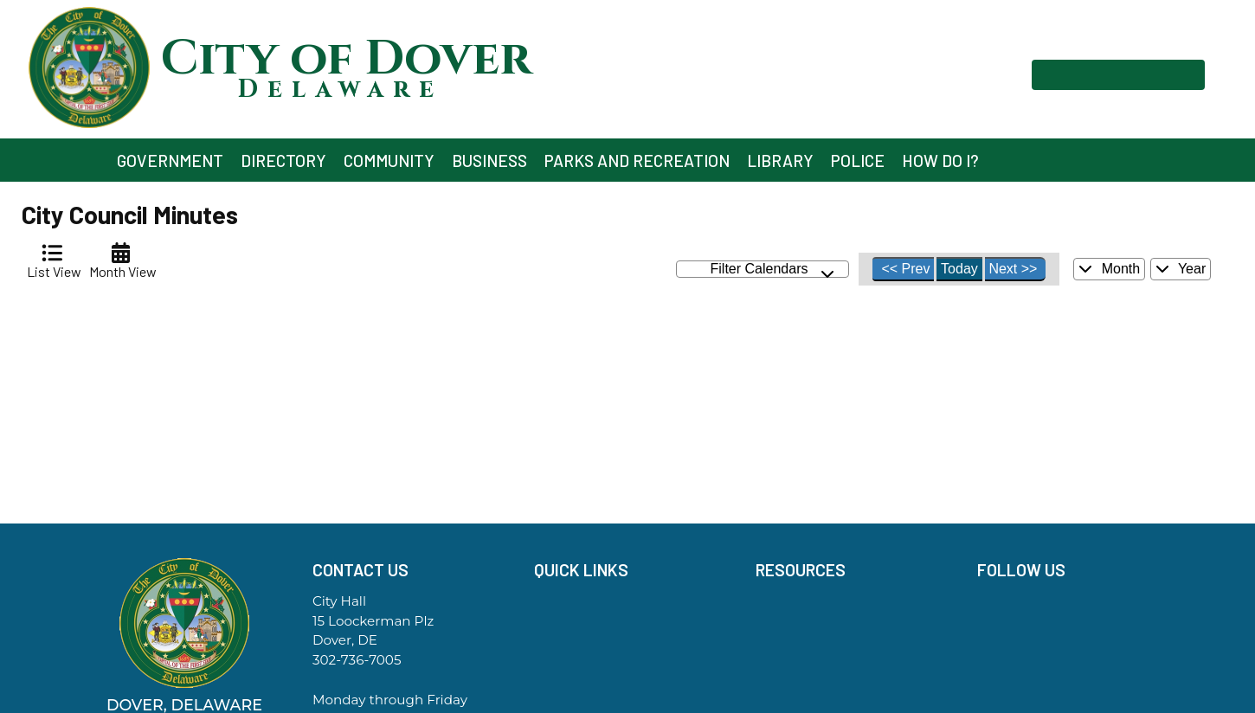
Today (959, 268)
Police (858, 160)
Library (780, 160)
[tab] (51, 260)
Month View (120, 260)
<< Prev (905, 268)
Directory (283, 160)
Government (170, 160)
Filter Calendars (773, 269)
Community (389, 160)
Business (489, 160)
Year (1180, 268)
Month (1109, 268)
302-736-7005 (356, 660)
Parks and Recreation (637, 160)
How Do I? (940, 160)
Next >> (1012, 268)
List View (51, 260)
